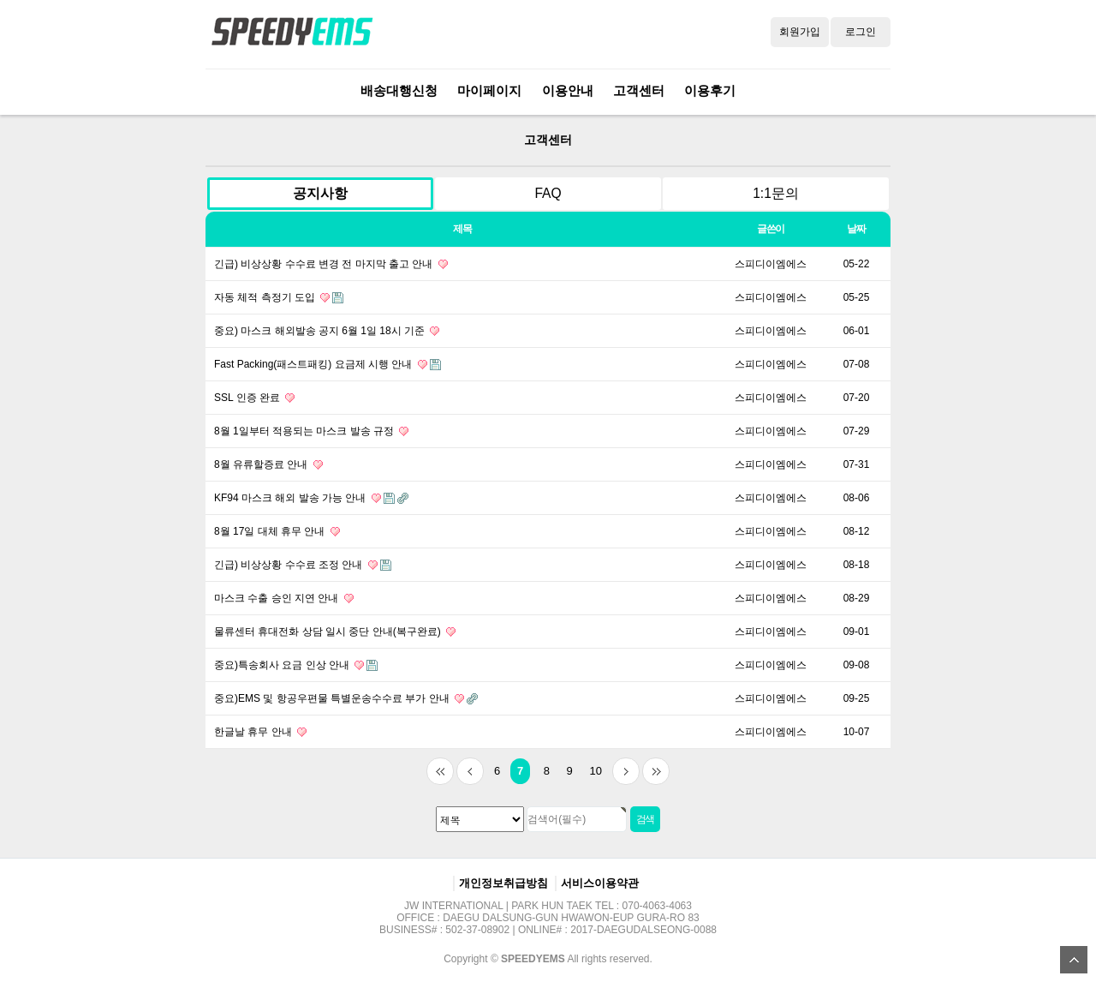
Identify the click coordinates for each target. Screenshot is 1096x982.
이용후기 (710, 90)
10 (591, 767)
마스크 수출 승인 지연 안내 (284, 598)
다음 (626, 771)
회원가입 (799, 32)
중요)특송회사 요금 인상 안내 (296, 665)
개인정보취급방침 (503, 883)
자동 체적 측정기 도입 (278, 297)
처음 (440, 771)
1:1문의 (776, 193)
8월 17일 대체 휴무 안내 (277, 531)
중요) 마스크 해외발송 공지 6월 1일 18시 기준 (326, 331)
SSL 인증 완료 (254, 398)
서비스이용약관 (600, 883)
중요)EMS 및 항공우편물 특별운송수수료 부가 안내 (346, 698)
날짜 (856, 229)
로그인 (860, 32)
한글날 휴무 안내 (260, 732)
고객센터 (638, 90)
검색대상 (188, 115)
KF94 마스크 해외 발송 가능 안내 (311, 498)
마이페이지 (489, 90)
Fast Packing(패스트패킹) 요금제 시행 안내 (327, 364)
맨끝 (656, 771)
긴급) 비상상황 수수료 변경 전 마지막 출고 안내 (331, 264)
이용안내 (567, 90)
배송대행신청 (399, 90)
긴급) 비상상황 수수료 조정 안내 (302, 565)
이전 (470, 771)
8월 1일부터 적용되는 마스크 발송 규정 (311, 431)
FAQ (547, 193)
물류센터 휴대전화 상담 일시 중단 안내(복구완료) (335, 632)
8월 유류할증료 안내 (268, 464)
